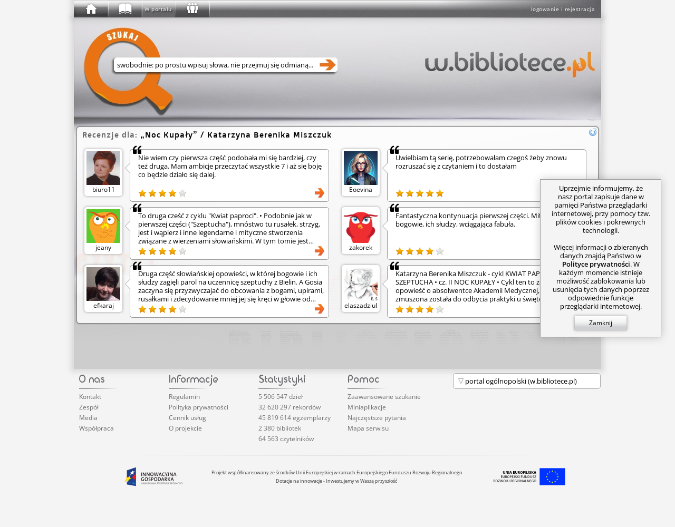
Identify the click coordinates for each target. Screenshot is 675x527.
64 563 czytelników (286, 438)
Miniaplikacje (367, 407)
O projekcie (185, 428)
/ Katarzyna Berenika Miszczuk (236, 135)
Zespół (89, 407)
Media (88, 417)
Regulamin (184, 396)
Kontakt (90, 396)
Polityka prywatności (198, 407)
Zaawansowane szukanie (384, 396)
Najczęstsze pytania (377, 417)
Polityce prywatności (596, 264)
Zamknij (600, 322)
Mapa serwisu (368, 428)
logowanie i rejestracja (563, 9)
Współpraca (96, 428)
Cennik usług (187, 417)
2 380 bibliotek (279, 428)
